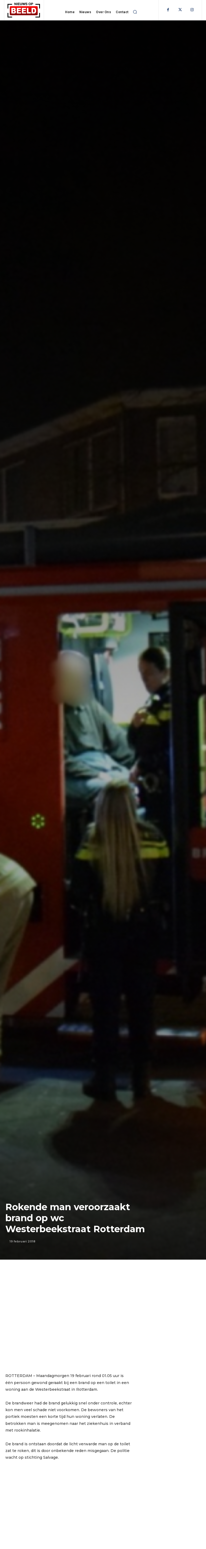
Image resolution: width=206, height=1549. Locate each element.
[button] (135, 11)
